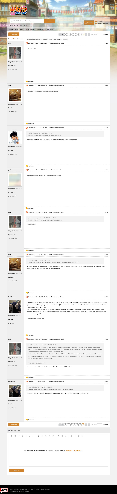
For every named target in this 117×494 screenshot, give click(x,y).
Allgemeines (30, 30)
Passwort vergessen (102, 23)
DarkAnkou (11, 297)
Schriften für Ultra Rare (45, 30)
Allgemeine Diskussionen (35, 39)
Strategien (13, 25)
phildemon (11, 170)
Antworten (31, 81)
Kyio (9, 43)
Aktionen (19, 25)
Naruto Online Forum (16, 30)
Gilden (25, 25)
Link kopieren (64, 39)
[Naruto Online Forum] (18, 15)
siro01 (10, 85)
